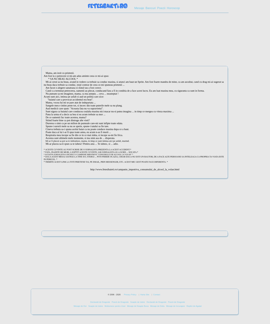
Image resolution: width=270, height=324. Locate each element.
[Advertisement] (135, 40)
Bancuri (150, 8)
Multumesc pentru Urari (115, 306)
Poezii (161, 8)
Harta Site (144, 295)
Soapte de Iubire (137, 302)
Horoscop (173, 8)
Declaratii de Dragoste (100, 302)
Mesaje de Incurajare (175, 306)
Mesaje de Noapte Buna (138, 306)
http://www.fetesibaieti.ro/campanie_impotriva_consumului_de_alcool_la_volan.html (134, 169)
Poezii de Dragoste (120, 302)
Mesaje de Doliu (157, 306)
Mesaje (139, 8)
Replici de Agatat (194, 306)
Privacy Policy (130, 295)
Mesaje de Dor (80, 306)
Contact (156, 295)
